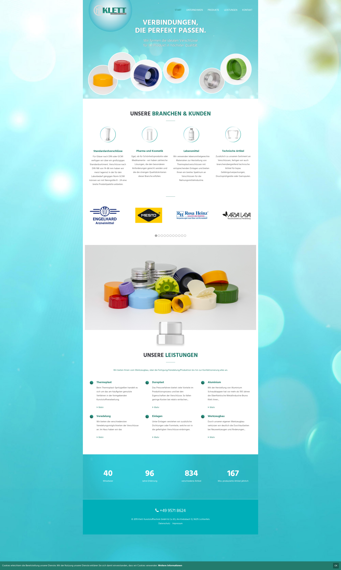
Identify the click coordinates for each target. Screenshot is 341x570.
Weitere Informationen (170, 566)
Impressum (177, 523)
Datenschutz (164, 523)
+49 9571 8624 (170, 510)
